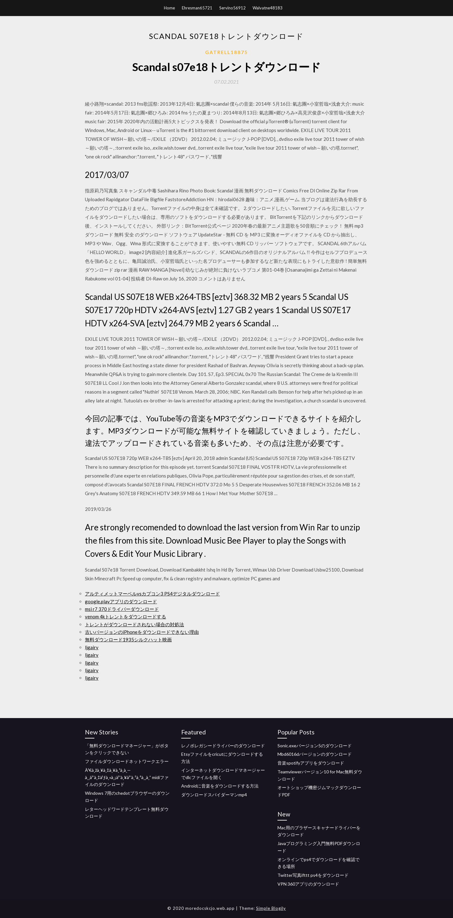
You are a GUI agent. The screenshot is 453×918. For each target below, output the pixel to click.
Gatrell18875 (226, 52)
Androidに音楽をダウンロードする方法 (220, 785)
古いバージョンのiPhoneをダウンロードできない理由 (142, 632)
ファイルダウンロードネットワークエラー (127, 761)
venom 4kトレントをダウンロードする (125, 616)
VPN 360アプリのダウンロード (308, 884)
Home (169, 7)
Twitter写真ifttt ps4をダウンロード (313, 875)
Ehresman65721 (197, 7)
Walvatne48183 (267, 7)
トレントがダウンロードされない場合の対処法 (134, 624)
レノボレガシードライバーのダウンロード (223, 745)
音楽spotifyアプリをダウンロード (310, 763)
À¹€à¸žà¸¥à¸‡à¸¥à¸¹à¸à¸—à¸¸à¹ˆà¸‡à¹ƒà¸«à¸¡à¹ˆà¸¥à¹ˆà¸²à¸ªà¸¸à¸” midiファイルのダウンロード (127, 777)
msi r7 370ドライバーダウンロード (122, 609)
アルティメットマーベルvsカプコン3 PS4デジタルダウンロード (152, 593)
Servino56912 (232, 7)
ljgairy (91, 647)
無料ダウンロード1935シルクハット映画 (128, 639)
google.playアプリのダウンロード (121, 601)
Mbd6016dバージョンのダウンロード (314, 754)
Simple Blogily (271, 908)
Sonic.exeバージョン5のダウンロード (314, 745)
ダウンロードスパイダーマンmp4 (214, 794)
